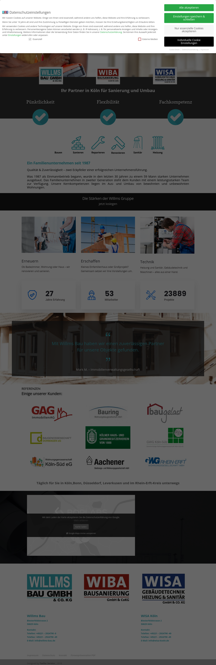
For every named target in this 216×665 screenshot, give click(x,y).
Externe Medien (148, 39)
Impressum (205, 50)
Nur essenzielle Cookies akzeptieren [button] (189, 29)
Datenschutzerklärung (111, 32)
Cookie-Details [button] (174, 50)
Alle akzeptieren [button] (189, 7)
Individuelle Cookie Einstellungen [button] (189, 41)
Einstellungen (14, 35)
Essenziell (35, 39)
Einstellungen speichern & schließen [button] (189, 18)
